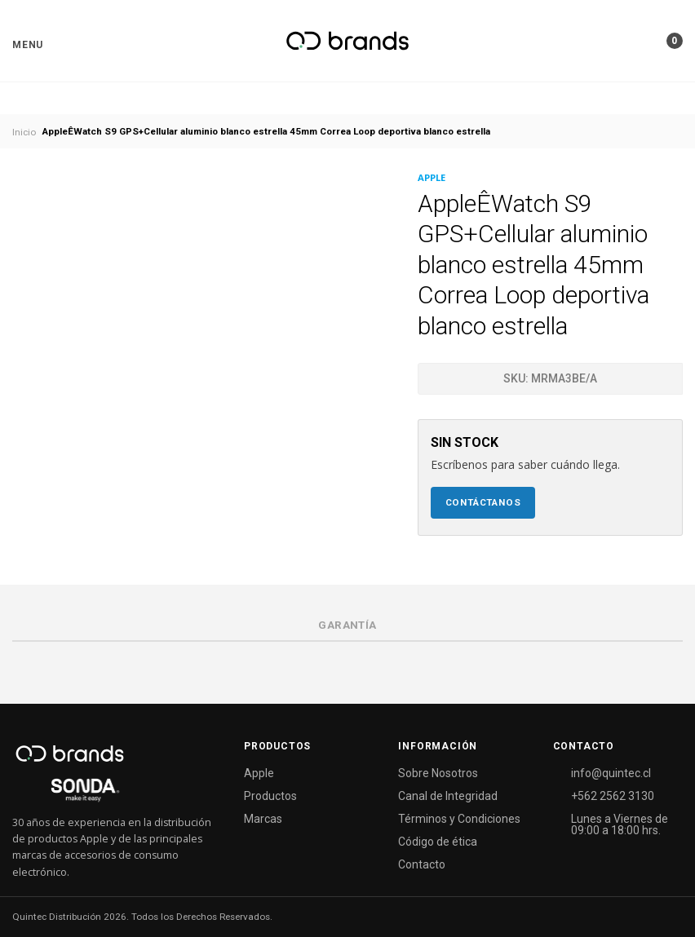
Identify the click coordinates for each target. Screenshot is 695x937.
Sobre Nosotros (438, 773)
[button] (27, 45)
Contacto (421, 864)
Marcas (263, 818)
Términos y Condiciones (459, 818)
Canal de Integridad (448, 796)
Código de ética (437, 841)
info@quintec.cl (611, 773)
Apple (259, 773)
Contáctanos (483, 502)
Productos (270, 796)
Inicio (24, 132)
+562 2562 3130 (612, 796)
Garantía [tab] (347, 625)
